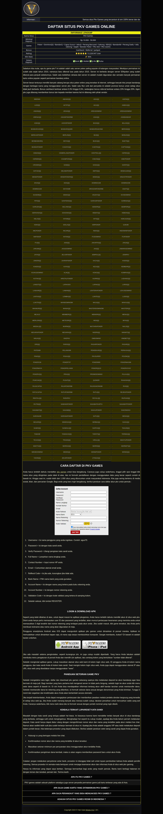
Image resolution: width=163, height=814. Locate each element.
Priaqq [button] (67, 374)
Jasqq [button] (96, 249)
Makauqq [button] (126, 302)
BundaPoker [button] (37, 147)
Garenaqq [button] (125, 201)
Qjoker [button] (96, 380)
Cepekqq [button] (126, 153)
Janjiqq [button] (126, 243)
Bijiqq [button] (96, 135)
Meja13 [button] (37, 314)
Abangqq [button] (67, 99)
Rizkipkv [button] (66, 398)
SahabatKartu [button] (96, 404)
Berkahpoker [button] (37, 135)
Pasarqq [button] (126, 344)
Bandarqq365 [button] (66, 129)
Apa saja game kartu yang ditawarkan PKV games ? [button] (81, 788)
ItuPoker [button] (126, 237)
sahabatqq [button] (37, 410)
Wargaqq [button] (67, 446)
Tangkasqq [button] (67, 434)
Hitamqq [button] (66, 219)
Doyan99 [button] (66, 189)
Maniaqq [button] (66, 308)
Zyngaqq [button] (96, 458)
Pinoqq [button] (37, 356)
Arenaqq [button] (37, 117)
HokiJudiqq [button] (126, 219)
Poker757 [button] (67, 362)
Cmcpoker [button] (125, 159)
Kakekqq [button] (37, 267)
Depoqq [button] (96, 171)
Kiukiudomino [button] (37, 273)
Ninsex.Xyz (90, 810)
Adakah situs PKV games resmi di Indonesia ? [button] (81, 799)
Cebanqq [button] (37, 153)
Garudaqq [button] (37, 207)
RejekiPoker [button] (125, 392)
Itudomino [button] (96, 237)
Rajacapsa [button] (37, 386)
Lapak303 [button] (67, 284)
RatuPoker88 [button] (66, 392)
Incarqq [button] (66, 231)
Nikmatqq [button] (126, 332)
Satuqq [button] (96, 416)
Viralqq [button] (96, 440)
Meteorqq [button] (66, 320)
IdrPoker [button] (96, 225)
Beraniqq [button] (126, 129)
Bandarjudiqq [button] (37, 129)
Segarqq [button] (37, 422)
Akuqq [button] (96, 105)
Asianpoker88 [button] (67, 117)
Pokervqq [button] (37, 374)
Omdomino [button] (96, 338)
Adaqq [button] (96, 99)
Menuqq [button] (125, 314)
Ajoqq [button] (37, 105)
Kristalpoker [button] (67, 279)
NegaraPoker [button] (37, 332)
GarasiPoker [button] (96, 201)
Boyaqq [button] (66, 141)
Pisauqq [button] (66, 356)
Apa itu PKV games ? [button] (81, 777)
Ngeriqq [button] (96, 332)
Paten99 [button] (37, 350)
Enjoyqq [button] (96, 195)
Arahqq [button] (66, 111)
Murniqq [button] (67, 326)
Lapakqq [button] (96, 284)
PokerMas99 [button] (126, 362)
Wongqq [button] (126, 452)
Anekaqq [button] (126, 105)
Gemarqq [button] (96, 207)
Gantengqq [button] (67, 201)
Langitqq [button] (37, 284)
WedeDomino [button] (37, 452)
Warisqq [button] (96, 446)
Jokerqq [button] (37, 261)
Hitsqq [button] (96, 219)
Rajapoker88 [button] (66, 386)
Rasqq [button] (126, 386)
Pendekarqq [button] (96, 350)
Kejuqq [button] (96, 267)
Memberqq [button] (66, 314)
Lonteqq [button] (96, 296)
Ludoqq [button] (125, 296)
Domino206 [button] (125, 183)
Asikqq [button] (37, 123)
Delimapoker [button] (66, 171)
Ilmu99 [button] (126, 225)
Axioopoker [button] (67, 123)
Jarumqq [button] (37, 249)
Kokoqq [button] (96, 273)
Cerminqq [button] (37, 159)
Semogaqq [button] (66, 422)
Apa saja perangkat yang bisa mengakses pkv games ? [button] (81, 793)
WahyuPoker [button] (125, 440)
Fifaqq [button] (37, 201)
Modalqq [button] (37, 326)
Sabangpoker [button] (67, 404)
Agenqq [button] (125, 99)
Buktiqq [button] (125, 141)
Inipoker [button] (37, 237)
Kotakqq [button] (37, 279)
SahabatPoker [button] (125, 404)
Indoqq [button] (96, 231)
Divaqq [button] (37, 183)
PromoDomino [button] (96, 374)
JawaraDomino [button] (125, 249)
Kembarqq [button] (125, 267)
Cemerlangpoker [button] (66, 153)
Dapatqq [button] (126, 165)
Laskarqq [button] (37, 290)
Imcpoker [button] (37, 231)
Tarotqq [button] (96, 434)
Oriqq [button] (37, 344)
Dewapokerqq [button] (67, 177)
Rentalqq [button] (37, 398)
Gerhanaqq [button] (37, 213)
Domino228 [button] (37, 189)
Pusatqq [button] (67, 380)
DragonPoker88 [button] (96, 189)
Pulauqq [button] (126, 374)
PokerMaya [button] (37, 368)
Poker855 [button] (96, 362)
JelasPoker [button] (67, 255)
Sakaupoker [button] (96, 410)
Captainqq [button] (125, 147)
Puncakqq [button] (37, 380)
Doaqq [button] (67, 183)
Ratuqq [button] (96, 392)
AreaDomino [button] (96, 111)
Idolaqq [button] (66, 225)
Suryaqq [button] (96, 428)
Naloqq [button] (125, 326)
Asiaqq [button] (96, 117)
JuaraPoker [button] (66, 261)
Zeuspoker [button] (67, 458)
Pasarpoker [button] (96, 344)
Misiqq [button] (96, 320)
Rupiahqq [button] (126, 398)
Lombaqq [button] (67, 296)
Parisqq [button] (66, 344)
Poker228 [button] (37, 362)
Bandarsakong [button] (96, 129)
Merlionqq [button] (37, 320)
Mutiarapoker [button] (96, 326)
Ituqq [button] (37, 243)
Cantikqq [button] (96, 147)
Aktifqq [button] (66, 105)
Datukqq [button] (37, 171)
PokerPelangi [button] (67, 368)
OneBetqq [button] (125, 338)
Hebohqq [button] (126, 213)
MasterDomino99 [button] (96, 308)
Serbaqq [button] (96, 422)
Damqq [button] (67, 165)
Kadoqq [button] (125, 261)
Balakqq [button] (126, 123)
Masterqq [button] (125, 308)
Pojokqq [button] (126, 356)
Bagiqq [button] (96, 123)
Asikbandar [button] (126, 117)
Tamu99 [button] (37, 434)
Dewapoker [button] (37, 177)
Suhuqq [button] (125, 422)
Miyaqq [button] (126, 320)
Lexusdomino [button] (126, 290)
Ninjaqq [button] (37, 338)
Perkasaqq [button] (126, 350)
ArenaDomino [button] (126, 111)
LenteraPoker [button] (96, 290)
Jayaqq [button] (37, 255)
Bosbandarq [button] (37, 141)
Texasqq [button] (37, 440)
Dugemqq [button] (37, 195)
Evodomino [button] (126, 195)
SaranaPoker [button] (67, 416)
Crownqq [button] (37, 165)
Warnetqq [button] (125, 446)
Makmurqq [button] (37, 308)
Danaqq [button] (96, 165)
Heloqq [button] (37, 219)
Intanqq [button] (66, 237)
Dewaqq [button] (96, 177)
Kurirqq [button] (96, 279)
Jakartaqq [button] (96, 243)
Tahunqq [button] (126, 428)
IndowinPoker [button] (126, 231)
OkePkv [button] (67, 338)
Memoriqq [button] (96, 314)
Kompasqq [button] (125, 273)
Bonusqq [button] (126, 135)
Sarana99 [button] (37, 416)
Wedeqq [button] (66, 452)
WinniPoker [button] (96, 452)
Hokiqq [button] (37, 225)
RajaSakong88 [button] (96, 386)
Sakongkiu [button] (125, 410)
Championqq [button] (66, 159)
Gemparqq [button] (125, 207)
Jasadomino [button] (67, 249)
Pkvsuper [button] (96, 356)
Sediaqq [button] (125, 416)
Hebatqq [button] (96, 213)
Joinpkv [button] (125, 255)
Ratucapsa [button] (37, 392)
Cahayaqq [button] (66, 147)
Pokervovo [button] (126, 368)
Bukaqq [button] (96, 141)
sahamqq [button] (67, 410)
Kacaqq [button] (96, 261)
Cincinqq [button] (96, 159)
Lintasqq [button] (37, 296)
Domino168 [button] (96, 183)
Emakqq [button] (66, 195)
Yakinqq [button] (37, 458)
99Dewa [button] (37, 99)
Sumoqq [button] (37, 428)
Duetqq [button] (125, 189)
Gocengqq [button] (66, 213)
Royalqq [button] (96, 398)
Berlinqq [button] (67, 135)
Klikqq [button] (67, 273)
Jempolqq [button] (96, 255)
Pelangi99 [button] (67, 350)
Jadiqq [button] (67, 243)
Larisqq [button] (125, 284)
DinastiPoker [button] (126, 177)
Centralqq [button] (96, 153)
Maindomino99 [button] (67, 302)
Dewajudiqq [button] (126, 171)
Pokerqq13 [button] (96, 368)
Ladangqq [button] (125, 279)
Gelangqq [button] (66, 207)
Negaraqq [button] (66, 332)
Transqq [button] (67, 440)
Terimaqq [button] (126, 434)
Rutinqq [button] (37, 404)
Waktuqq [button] (37, 446)
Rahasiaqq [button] (125, 380)
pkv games (61, 472)
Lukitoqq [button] (37, 302)
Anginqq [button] (37, 111)
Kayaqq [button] (67, 267)
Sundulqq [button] (66, 428)
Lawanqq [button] (67, 290)
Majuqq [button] (96, 302)
